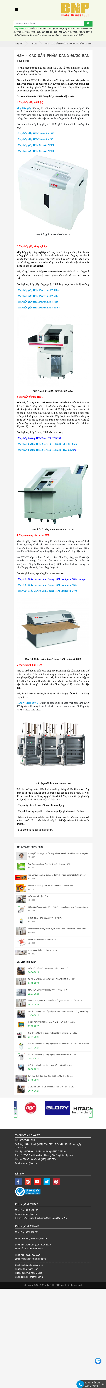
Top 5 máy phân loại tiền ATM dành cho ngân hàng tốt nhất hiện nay (57, 875)
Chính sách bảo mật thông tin (29, 1277)
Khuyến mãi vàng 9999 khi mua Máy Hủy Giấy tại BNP (51, 886)
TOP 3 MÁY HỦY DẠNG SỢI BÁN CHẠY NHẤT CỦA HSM (51, 979)
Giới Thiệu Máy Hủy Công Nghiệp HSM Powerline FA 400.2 (52, 1054)
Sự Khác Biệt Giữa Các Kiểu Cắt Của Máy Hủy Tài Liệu (51, 1076)
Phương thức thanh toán (26, 1269)
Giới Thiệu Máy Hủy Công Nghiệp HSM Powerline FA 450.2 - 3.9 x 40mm (58, 1044)
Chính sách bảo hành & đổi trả (29, 1265)
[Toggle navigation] (16, 9)
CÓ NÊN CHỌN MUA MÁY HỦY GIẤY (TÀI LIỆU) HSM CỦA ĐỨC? (55, 1000)
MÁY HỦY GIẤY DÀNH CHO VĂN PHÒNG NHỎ (47, 990)
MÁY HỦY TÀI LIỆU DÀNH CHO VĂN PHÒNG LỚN (48, 968)
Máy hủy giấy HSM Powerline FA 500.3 (38, 296)
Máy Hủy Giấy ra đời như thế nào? (42, 939)
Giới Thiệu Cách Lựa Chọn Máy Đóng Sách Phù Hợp (50, 1065)
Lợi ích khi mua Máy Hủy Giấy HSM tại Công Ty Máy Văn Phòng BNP (57, 929)
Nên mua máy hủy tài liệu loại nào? (43, 950)
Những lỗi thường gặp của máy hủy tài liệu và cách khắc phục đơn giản (58, 853)
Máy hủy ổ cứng (27, 444)
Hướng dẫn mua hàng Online (28, 1273)
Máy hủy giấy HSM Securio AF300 (36, 151)
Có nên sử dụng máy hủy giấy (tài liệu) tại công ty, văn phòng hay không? (58, 1011)
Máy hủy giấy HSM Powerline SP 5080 (38, 301)
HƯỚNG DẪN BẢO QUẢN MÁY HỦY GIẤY (45, 918)
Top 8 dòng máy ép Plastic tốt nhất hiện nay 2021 (49, 864)
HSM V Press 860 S (28, 703)
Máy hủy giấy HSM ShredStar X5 (35, 139)
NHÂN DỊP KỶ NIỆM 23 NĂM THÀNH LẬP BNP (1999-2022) (53, 1022)
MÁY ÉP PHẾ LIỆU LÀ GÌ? (38, 896)
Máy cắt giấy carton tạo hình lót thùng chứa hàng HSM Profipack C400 (58, 907)
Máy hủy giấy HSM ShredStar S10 (36, 133)
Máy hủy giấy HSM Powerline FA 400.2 (38, 290)
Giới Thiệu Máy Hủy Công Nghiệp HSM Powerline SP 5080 (52, 1033)
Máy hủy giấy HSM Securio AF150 (35, 145)
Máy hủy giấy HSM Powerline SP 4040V (39, 307)
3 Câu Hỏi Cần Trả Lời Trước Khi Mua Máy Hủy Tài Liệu (51, 1087)
